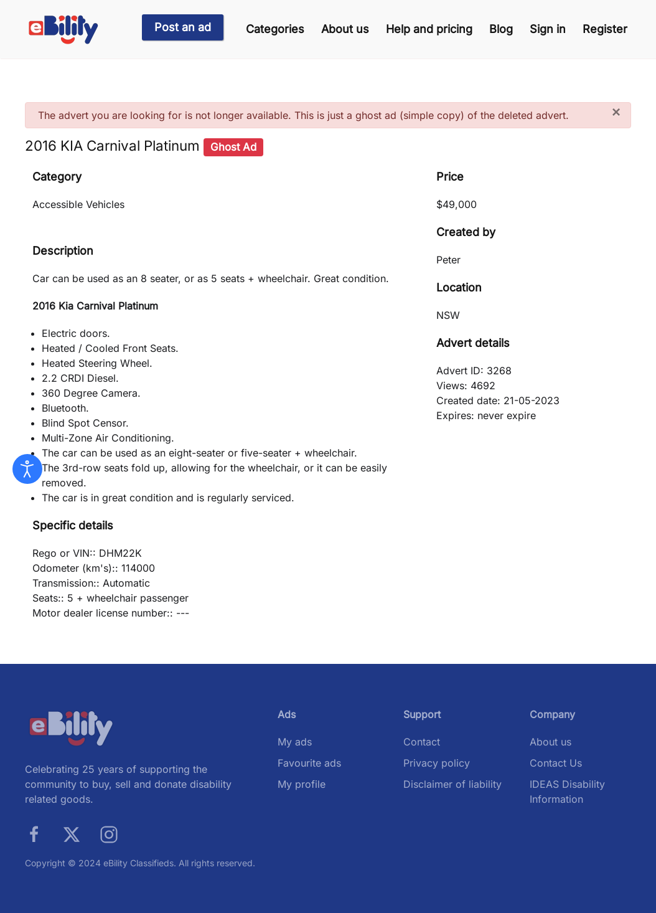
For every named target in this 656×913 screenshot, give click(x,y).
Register (605, 28)
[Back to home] (64, 29)
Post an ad (182, 27)
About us (345, 28)
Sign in (548, 28)
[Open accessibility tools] (27, 469)
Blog (501, 28)
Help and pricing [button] (429, 28)
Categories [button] (275, 28)
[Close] (616, 112)
